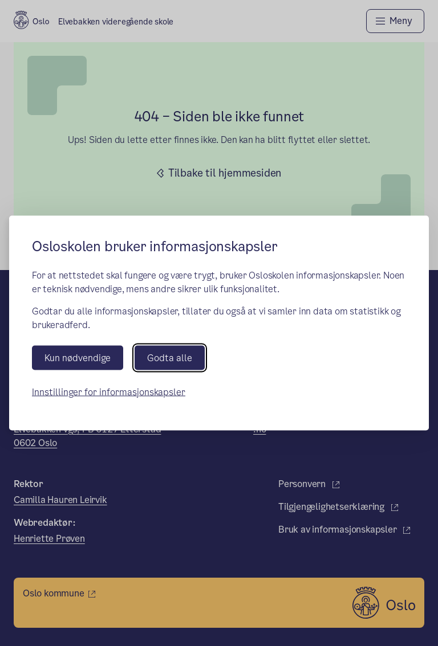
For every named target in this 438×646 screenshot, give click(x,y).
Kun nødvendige (77, 357)
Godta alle (169, 357)
